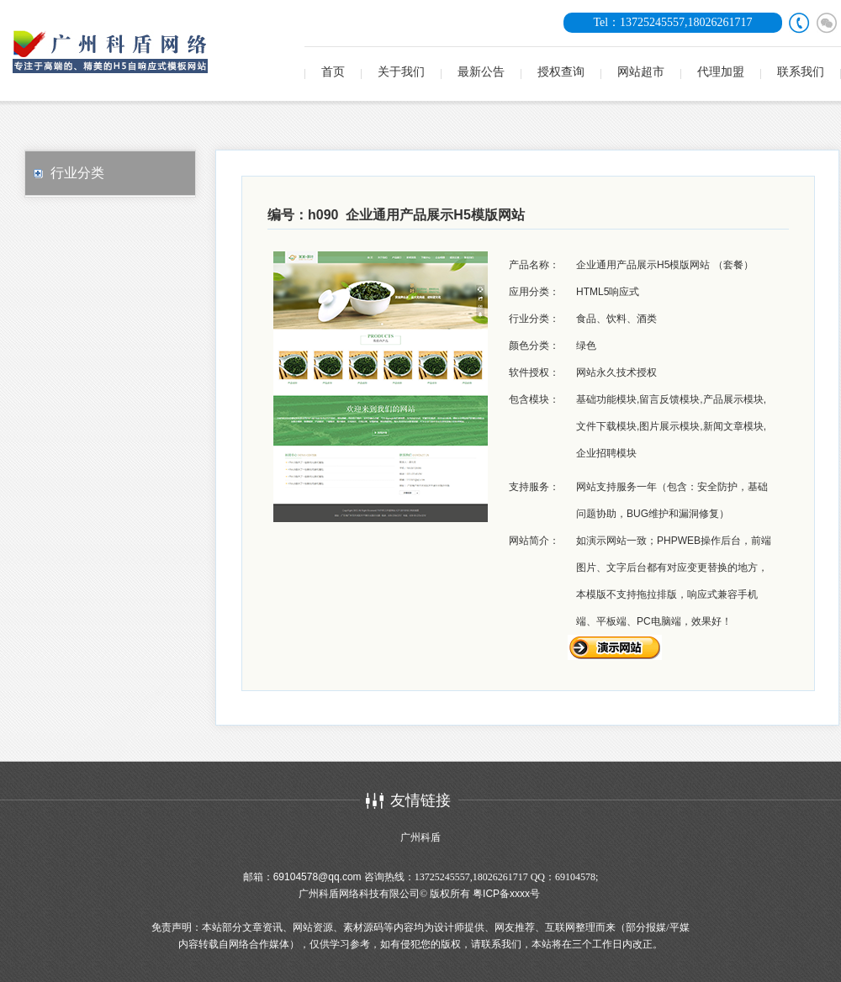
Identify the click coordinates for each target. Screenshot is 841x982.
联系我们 (800, 72)
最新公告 (481, 72)
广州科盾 (420, 837)
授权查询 (560, 72)
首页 (333, 72)
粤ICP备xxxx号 (506, 894)
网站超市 (640, 72)
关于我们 (401, 72)
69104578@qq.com (317, 877)
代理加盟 (720, 72)
